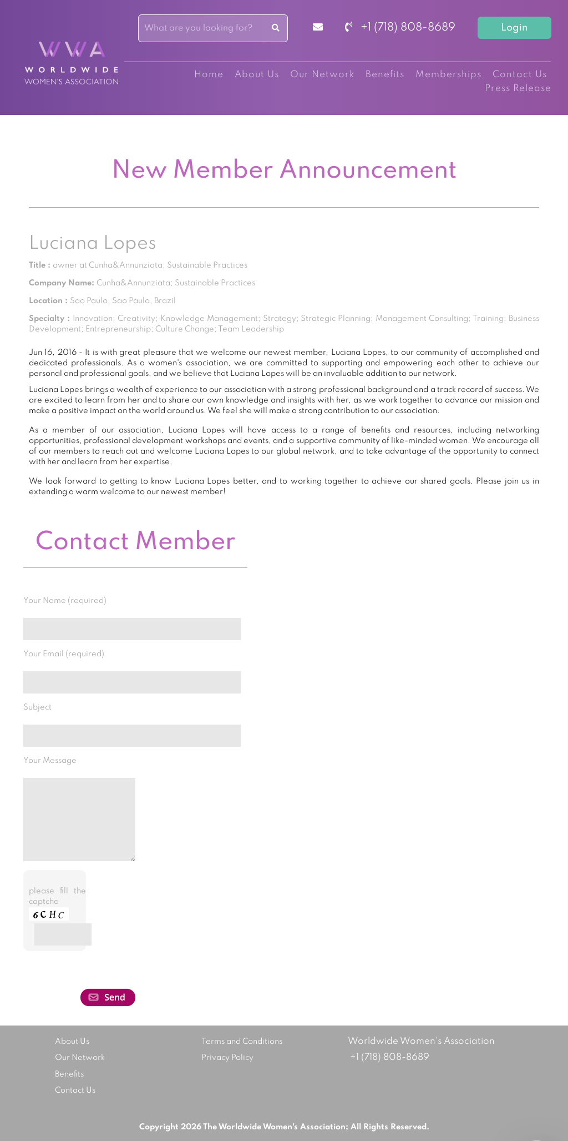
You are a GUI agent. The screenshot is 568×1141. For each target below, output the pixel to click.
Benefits (385, 74)
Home (209, 74)
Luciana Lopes (92, 243)
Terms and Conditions (241, 1042)
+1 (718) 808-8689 (400, 27)
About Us (257, 74)
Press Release (518, 88)
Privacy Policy (227, 1058)
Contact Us (520, 74)
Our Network (322, 74)
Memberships (448, 74)
